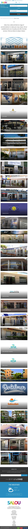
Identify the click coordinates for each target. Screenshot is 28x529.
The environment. (14, 512)
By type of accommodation (14, 9)
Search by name (12, 4)
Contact (14, 523)
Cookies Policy (14, 525)
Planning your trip (6, 18)
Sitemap (14, 521)
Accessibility (14, 522)
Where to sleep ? (14, 517)
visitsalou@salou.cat (18, 508)
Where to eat (14, 518)
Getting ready (11, 18)
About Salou (14, 510)
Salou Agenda (14, 513)
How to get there (14, 516)
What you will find (14, 511)
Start (14, 520)
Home (1, 18)
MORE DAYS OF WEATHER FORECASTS (14, 494)
